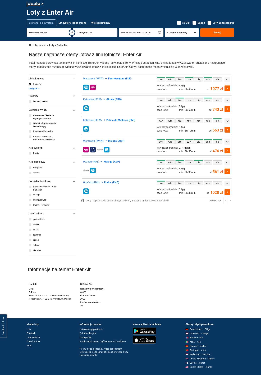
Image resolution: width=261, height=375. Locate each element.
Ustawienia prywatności (91, 329)
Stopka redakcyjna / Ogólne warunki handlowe (103, 341)
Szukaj (217, 32)
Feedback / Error (3, 326)
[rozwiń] (227, 79)
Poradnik (31, 333)
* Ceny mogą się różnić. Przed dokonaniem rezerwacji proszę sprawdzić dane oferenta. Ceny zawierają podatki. (104, 352)
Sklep (29, 345)
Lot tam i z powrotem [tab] (41, 22)
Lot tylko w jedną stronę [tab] (72, 22)
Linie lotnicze (33, 337)
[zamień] (72, 32)
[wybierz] (227, 88)
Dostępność (85, 337)
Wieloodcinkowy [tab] (100, 22)
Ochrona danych (88, 333)
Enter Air (37, 84)
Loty (29, 329)
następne (34, 88)
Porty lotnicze (33, 341)
